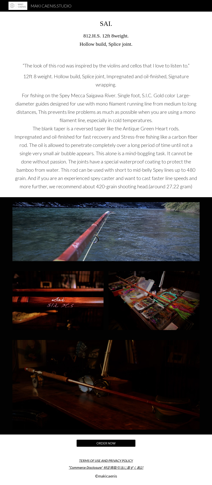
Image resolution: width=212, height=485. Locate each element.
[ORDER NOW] (106, 443)
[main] (106, 33)
